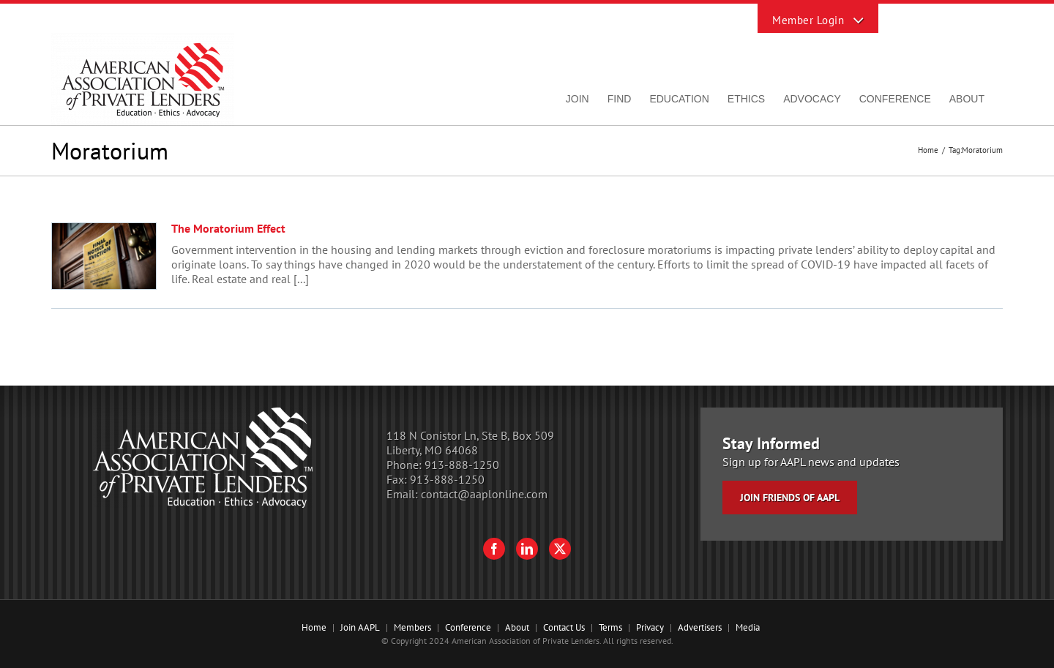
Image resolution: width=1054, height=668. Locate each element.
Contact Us (564, 627)
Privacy (650, 627)
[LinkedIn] (527, 549)
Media (748, 627)
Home (314, 627)
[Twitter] (560, 549)
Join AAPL (360, 627)
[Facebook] (494, 549)
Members (412, 627)
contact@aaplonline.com (484, 494)
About (517, 627)
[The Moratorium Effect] (104, 256)
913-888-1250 (462, 464)
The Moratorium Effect (228, 228)
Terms (610, 627)
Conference (468, 627)
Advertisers (700, 627)
